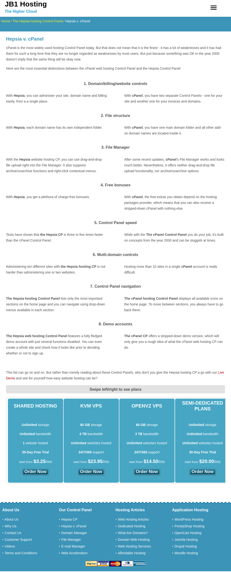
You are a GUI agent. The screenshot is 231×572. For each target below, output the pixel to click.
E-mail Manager (73, 546)
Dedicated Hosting (131, 526)
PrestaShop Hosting (190, 526)
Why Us (11, 526)
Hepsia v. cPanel (73, 526)
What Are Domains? (133, 533)
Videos (10, 546)
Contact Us (13, 533)
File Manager (71, 540)
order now (35, 471)
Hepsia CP (69, 519)
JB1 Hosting (26, 4)
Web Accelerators (74, 553)
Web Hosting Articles (133, 519)
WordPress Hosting (189, 519)
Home (5, 21)
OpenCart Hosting (188, 533)
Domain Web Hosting (134, 540)
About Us (12, 519)
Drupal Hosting (186, 546)
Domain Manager (74, 533)
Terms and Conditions (21, 553)
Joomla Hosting (186, 540)
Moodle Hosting (186, 553)
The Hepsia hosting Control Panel (37, 21)
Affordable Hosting (132, 553)
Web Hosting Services (134, 546)
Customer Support (18, 540)
